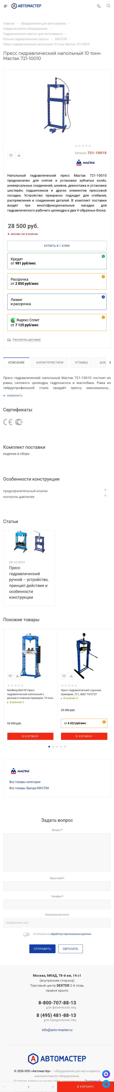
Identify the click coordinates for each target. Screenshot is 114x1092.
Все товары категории (24, 782)
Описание (16, 362)
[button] (49, 746)
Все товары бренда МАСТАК (29, 788)
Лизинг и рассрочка (21, 302)
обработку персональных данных (71, 933)
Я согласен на (62, 933)
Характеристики (49, 362)
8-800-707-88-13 (56, 1005)
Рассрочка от (24, 281)
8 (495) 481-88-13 (56, 1018)
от (75, 723)
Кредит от (23, 261)
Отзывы (81, 362)
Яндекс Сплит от (25, 322)
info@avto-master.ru (57, 1030)
